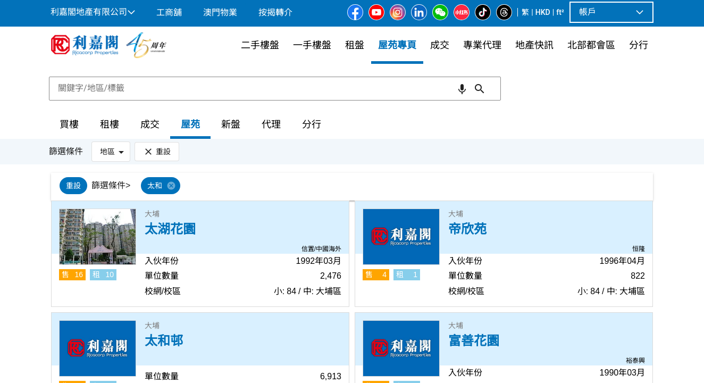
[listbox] (367, 186)
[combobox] (274, 88)
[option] (73, 185)
